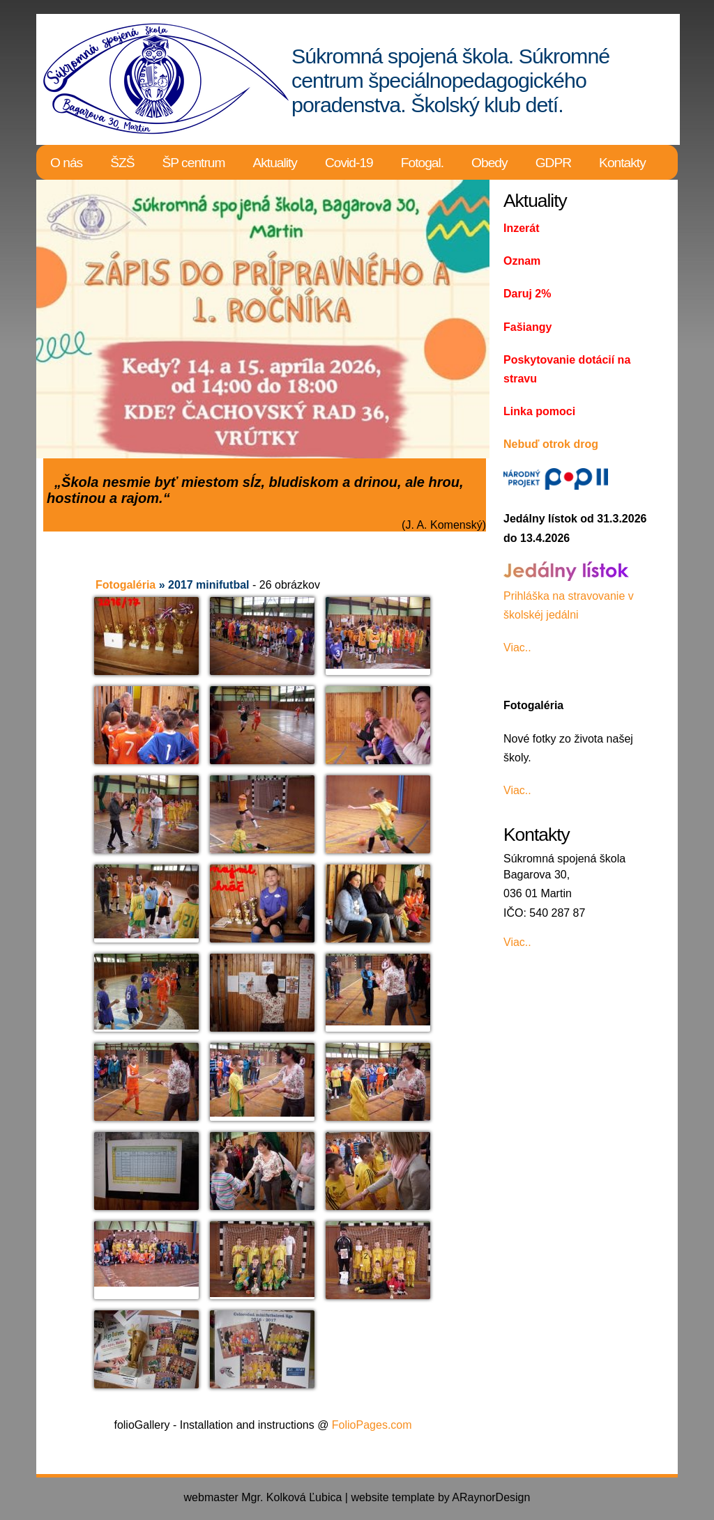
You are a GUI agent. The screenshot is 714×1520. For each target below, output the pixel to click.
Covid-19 (349, 162)
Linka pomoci (539, 411)
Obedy (489, 162)
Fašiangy (527, 327)
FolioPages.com (372, 1425)
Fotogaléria (125, 585)
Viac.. (517, 647)
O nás (66, 162)
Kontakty (622, 162)
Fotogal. (422, 162)
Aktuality (274, 162)
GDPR (553, 162)
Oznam (521, 261)
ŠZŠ (122, 162)
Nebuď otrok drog (550, 444)
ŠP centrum (193, 162)
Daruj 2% (527, 294)
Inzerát (521, 228)
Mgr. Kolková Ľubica (291, 1497)
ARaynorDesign (491, 1497)
